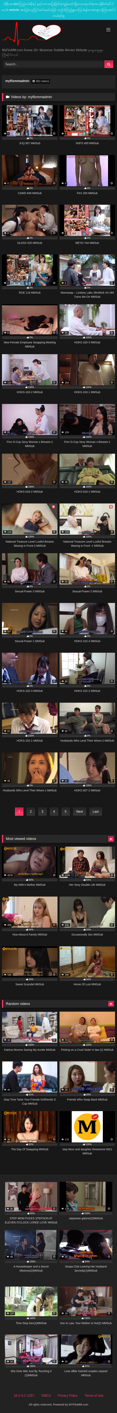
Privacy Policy (68, 1395)
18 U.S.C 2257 (24, 1395)
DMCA (46, 1395)
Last (96, 811)
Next (79, 811)
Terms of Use (94, 1395)
